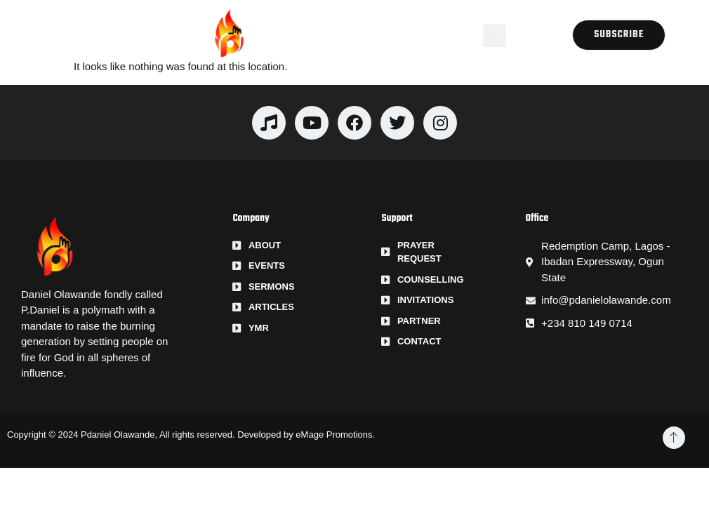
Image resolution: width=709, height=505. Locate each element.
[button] (494, 35)
